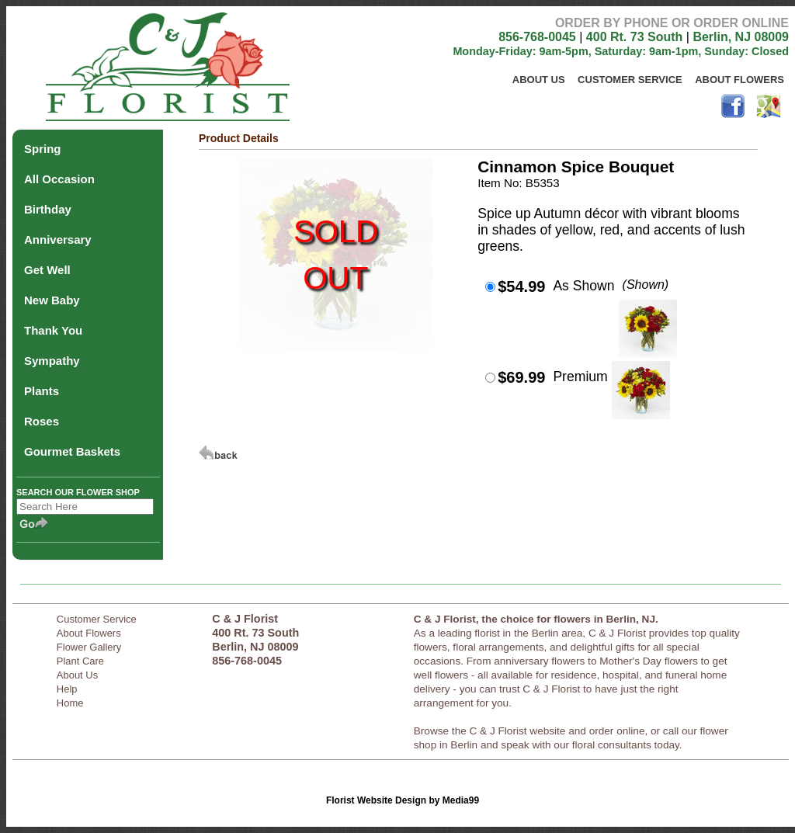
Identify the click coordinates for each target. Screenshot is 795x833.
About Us (538, 79)
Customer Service (630, 79)
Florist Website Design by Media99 (402, 800)
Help (67, 689)
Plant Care (80, 661)
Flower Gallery (89, 647)
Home (70, 703)
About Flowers (739, 79)
